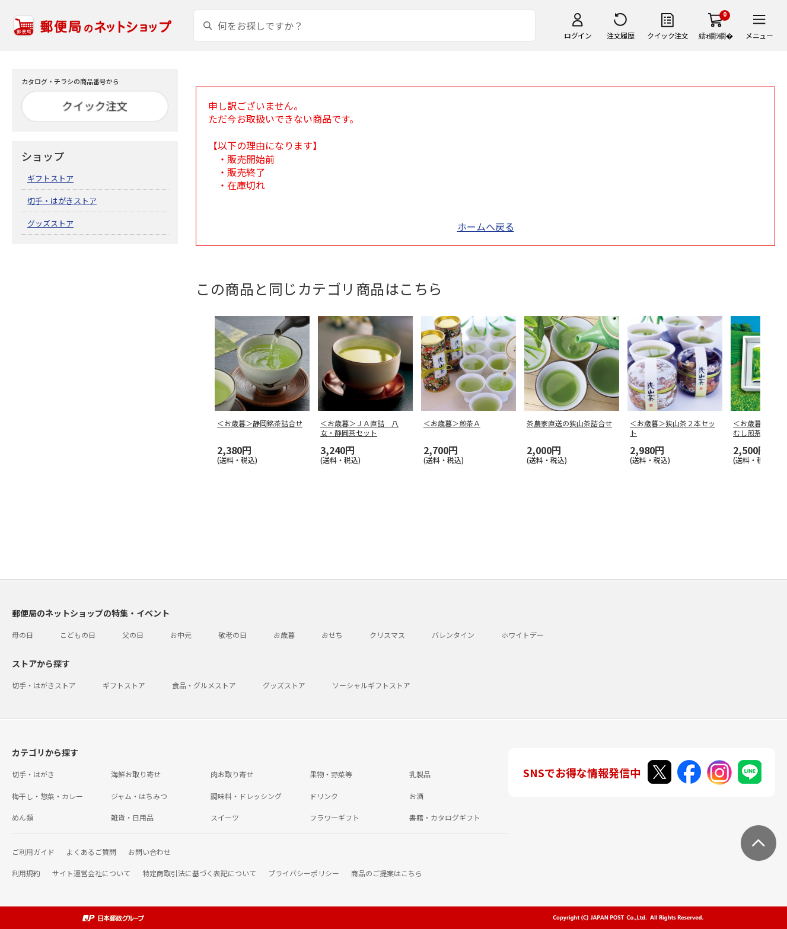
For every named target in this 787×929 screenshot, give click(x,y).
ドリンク (324, 796)
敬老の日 (232, 635)
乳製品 (420, 774)
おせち (332, 635)
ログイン (577, 35)
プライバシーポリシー (303, 873)
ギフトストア (50, 178)
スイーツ (225, 817)
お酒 (416, 796)
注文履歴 (620, 35)
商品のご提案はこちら (386, 873)
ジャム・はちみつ (139, 796)
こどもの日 (77, 635)
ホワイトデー (522, 635)
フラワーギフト (334, 817)
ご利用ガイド (33, 852)
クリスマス (387, 635)
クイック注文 (667, 35)
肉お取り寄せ (232, 774)
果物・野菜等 (331, 774)
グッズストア (50, 223)
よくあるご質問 (91, 852)
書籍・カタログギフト (444, 817)
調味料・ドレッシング (246, 796)
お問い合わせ (149, 852)
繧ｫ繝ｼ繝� (715, 35)
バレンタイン (453, 635)
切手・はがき (33, 774)
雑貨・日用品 (132, 817)
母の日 (22, 635)
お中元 (181, 635)
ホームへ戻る (485, 226)
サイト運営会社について (91, 873)
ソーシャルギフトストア (371, 685)
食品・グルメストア (204, 685)
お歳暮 (284, 635)
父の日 (133, 635)
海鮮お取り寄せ (136, 774)
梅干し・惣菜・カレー (47, 796)
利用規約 (26, 873)
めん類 (22, 817)
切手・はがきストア (62, 200)
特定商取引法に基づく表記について (199, 873)
